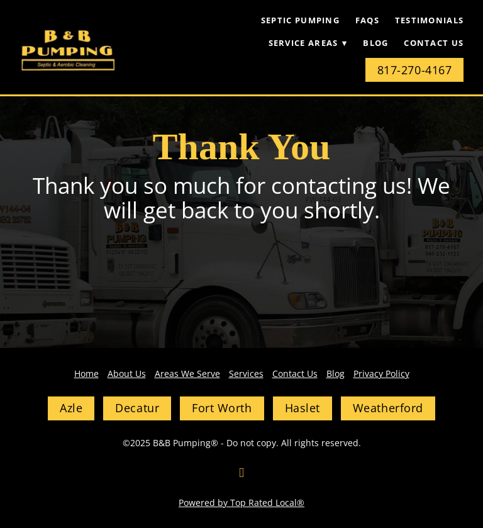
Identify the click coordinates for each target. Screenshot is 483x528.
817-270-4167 (414, 70)
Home (86, 373)
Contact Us (434, 43)
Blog (375, 43)
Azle (71, 408)
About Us (127, 373)
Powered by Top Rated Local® (241, 502)
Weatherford (388, 408)
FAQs (367, 20)
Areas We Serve (187, 373)
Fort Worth (222, 408)
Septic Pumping (300, 20)
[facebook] (241, 473)
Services (246, 373)
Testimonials (429, 20)
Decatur (137, 408)
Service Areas (308, 43)
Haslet (302, 408)
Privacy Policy (381, 373)
